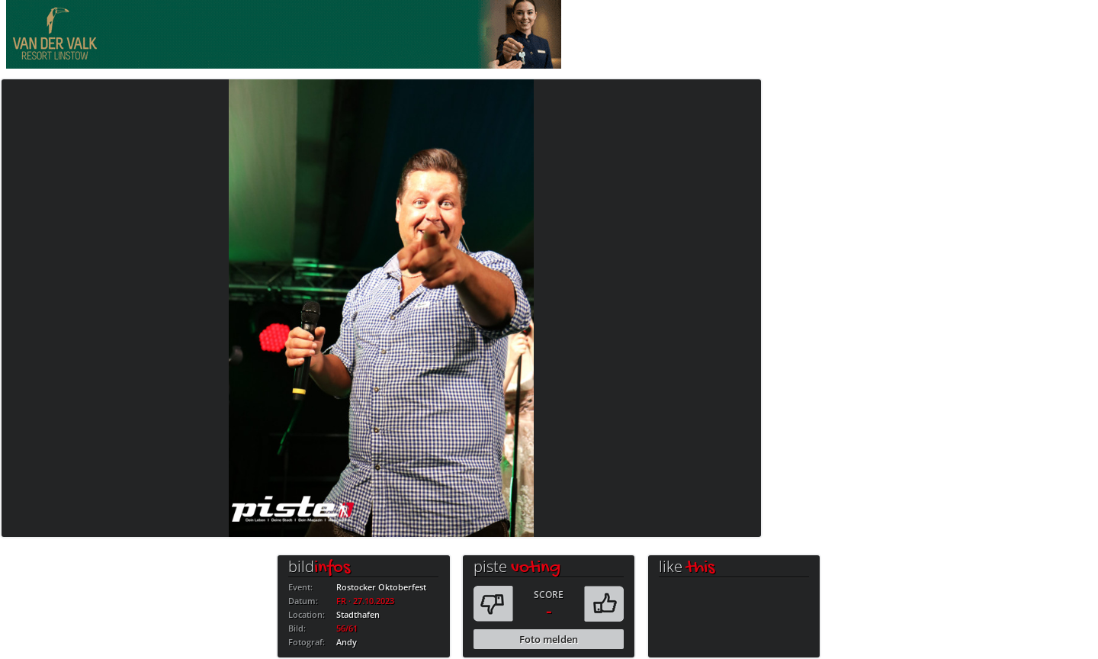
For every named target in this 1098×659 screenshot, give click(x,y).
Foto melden (548, 639)
